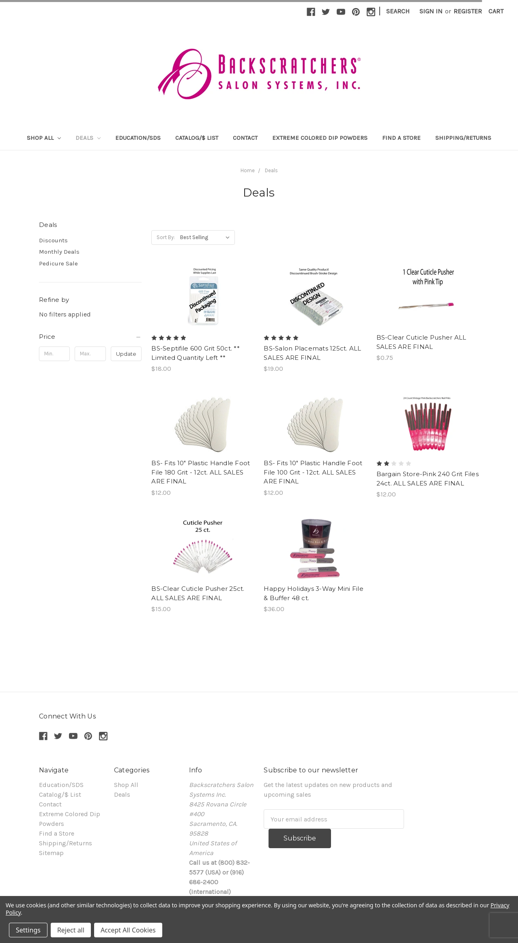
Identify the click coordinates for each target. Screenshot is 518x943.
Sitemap (51, 853)
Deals (88, 137)
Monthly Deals (59, 251)
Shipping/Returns (463, 137)
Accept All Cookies (128, 930)
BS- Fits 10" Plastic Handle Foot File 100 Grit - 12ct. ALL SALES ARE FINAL (313, 472)
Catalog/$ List (196, 137)
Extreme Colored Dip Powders (320, 137)
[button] (90, 337)
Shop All (44, 137)
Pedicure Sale (58, 263)
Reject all (70, 930)
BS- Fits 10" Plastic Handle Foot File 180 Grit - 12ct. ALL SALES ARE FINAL (200, 472)
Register (468, 11)
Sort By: (166, 237)
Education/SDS (138, 137)
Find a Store (401, 137)
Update (126, 354)
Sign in (431, 11)
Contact (245, 137)
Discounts (53, 240)
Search (398, 11)
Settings (28, 930)
